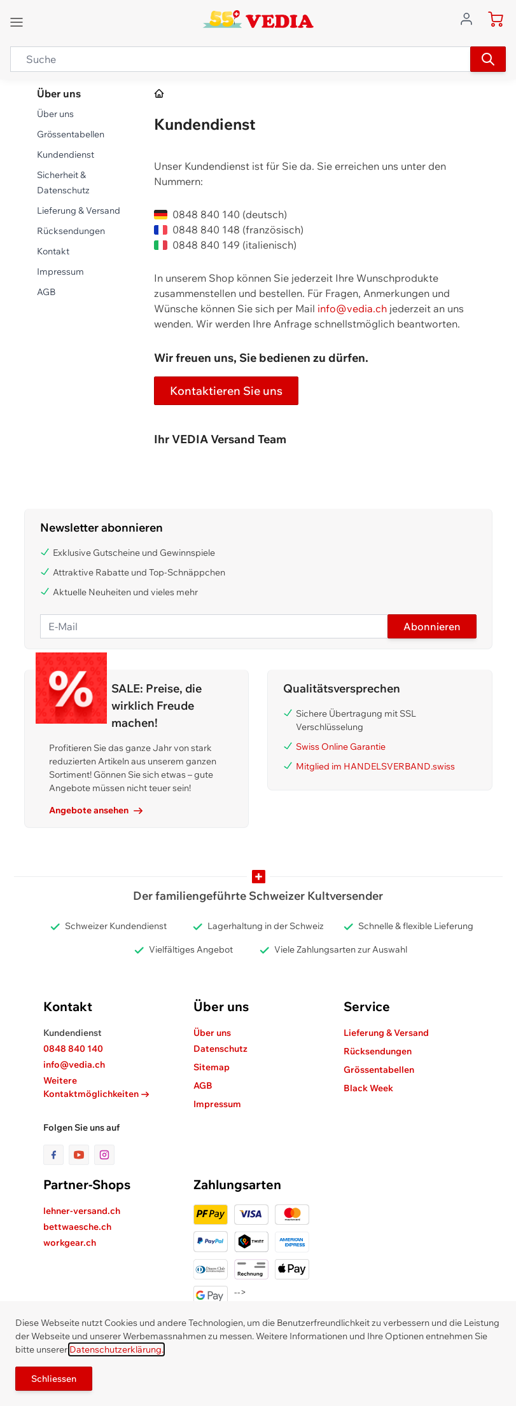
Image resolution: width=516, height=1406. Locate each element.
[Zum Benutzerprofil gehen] (470, 18)
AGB (46, 292)
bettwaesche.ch (77, 1226)
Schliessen (53, 1378)
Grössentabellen (70, 134)
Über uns (55, 114)
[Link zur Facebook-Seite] (56, 1155)
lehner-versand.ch (81, 1210)
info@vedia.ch (352, 308)
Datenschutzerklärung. (116, 1349)
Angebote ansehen (96, 810)
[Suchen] (488, 59)
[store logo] (258, 19)
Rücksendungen (71, 231)
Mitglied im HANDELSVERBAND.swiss (375, 766)
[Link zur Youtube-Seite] (81, 1155)
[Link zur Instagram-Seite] (104, 1155)
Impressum (60, 271)
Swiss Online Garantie (341, 746)
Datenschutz (220, 1048)
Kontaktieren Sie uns (226, 390)
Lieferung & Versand (78, 210)
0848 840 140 (73, 1048)
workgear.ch (69, 1242)
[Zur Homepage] (159, 94)
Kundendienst (65, 154)
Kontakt (53, 251)
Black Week (368, 1088)
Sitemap (211, 1067)
